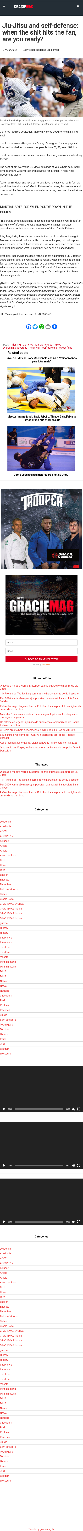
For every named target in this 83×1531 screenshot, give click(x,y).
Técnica (4, 1029)
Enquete (4, 879)
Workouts (5, 1053)
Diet (2, 869)
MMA (58, 344)
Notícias (4, 990)
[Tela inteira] (78, 1109)
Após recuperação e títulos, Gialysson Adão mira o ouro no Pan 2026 (38, 742)
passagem (6, 995)
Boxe (3, 865)
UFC (2, 1043)
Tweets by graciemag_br (41, 1529)
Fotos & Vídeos (9, 889)
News (3, 981)
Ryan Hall (34, 347)
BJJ (2, 860)
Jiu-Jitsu (28, 344)
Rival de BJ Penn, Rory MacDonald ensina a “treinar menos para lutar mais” (41, 359)
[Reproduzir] (4, 1109)
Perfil (3, 1000)
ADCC (3, 831)
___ (2, 816)
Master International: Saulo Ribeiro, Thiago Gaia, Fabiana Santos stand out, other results (41, 418)
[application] (41, 1089)
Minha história (8, 961)
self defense (49, 347)
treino (3, 1039)
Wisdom (4, 1048)
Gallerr (3, 894)
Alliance (4, 841)
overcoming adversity (15, 347)
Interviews (6, 937)
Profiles (4, 1005)
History (4, 927)
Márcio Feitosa (43, 344)
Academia (5, 826)
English (4, 874)
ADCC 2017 (6, 836)
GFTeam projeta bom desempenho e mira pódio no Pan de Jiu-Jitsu (38, 730)
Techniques (6, 1024)
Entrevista (5, 884)
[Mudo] (73, 1109)
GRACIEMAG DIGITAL (12, 903)
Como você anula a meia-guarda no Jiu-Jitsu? (41, 474)
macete (4, 956)
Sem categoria (8, 1019)
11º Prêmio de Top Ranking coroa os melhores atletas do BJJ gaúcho (39, 693)
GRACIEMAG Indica (11, 908)
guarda (4, 923)
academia (5, 821)
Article (3, 845)
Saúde (3, 1014)
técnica (4, 1034)
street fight (65, 347)
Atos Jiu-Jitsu (8, 855)
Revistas (5, 1010)
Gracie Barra (7, 898)
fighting (16, 344)
